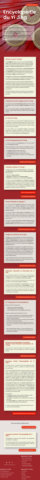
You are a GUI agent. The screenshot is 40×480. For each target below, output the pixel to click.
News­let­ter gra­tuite (32, 5)
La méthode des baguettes (28, 196)
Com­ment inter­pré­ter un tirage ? (27, 229)
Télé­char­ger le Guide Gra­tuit (28, 356)
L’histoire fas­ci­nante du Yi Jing (27, 265)
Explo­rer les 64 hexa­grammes (27, 162)
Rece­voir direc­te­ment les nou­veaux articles (24, 413)
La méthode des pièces (29, 337)
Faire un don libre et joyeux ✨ (27, 450)
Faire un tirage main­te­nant (28, 192)
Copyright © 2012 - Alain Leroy (9, 464)
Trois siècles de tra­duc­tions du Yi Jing (25, 297)
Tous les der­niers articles (29, 427)
